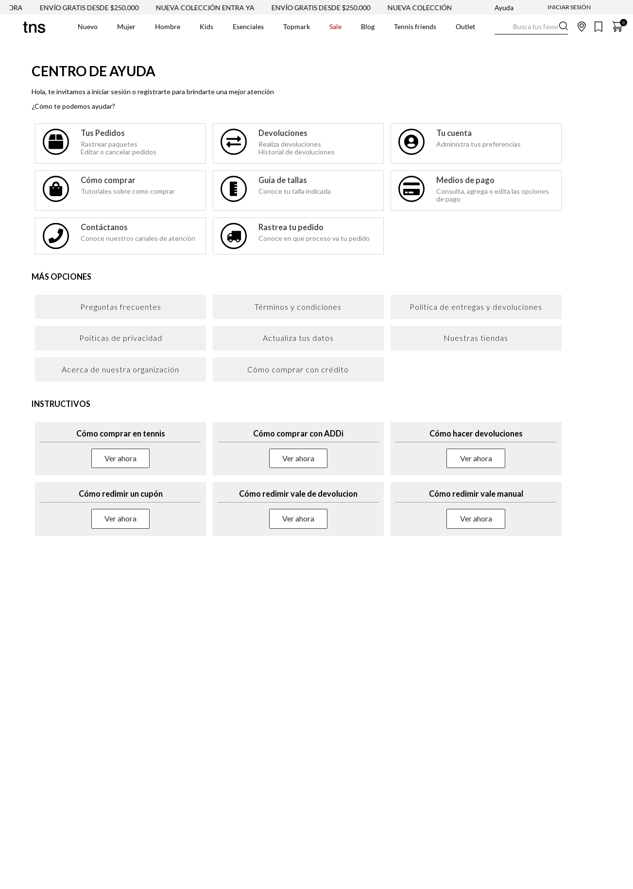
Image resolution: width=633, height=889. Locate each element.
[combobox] (531, 26)
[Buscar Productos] (502, 26)
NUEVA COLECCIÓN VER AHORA (451, 7)
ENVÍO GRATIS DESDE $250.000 (100, 7)
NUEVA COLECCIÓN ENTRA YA (216, 7)
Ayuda (504, 7)
